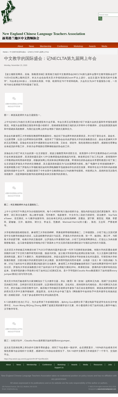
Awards (92, 46)
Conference (62, 46)
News (31, 46)
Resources (25, 53)
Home (5, 52)
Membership (45, 46)
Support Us (51, 53)
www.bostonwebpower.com (106, 389)
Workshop (78, 46)
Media (104, 46)
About (20, 46)
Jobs (38, 53)
